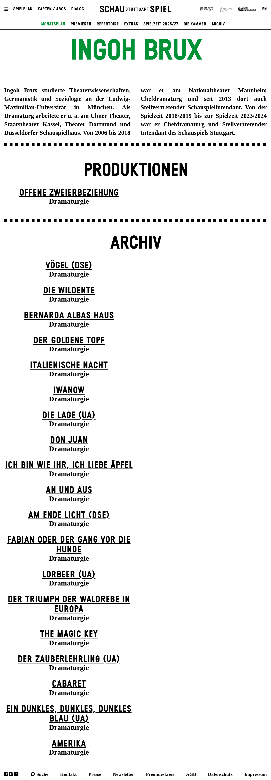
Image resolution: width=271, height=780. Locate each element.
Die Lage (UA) (68, 415)
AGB (191, 774)
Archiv (218, 24)
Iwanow (68, 390)
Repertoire (108, 24)
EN (264, 9)
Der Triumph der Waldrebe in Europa (69, 604)
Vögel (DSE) (69, 265)
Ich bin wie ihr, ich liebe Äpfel (69, 465)
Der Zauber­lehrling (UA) (69, 659)
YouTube (16, 774)
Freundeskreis (160, 774)
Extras (131, 24)
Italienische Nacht (69, 365)
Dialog (77, 9)
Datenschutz (220, 774)
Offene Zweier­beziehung (69, 193)
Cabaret (69, 684)
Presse (94, 774)
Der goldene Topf (69, 340)
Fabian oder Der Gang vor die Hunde (68, 545)
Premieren (81, 24)
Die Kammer (195, 24)
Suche (42, 774)
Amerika (69, 744)
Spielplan (22, 9)
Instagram (11, 774)
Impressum (255, 774)
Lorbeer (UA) (68, 575)
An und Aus (69, 490)
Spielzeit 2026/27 (160, 24)
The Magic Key (69, 634)
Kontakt (68, 774)
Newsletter (123, 774)
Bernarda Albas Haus (69, 315)
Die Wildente (69, 290)
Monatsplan (53, 24)
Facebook (6, 774)
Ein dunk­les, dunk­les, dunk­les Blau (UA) (68, 714)
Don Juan (69, 440)
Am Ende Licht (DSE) (69, 515)
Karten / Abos (52, 9)
